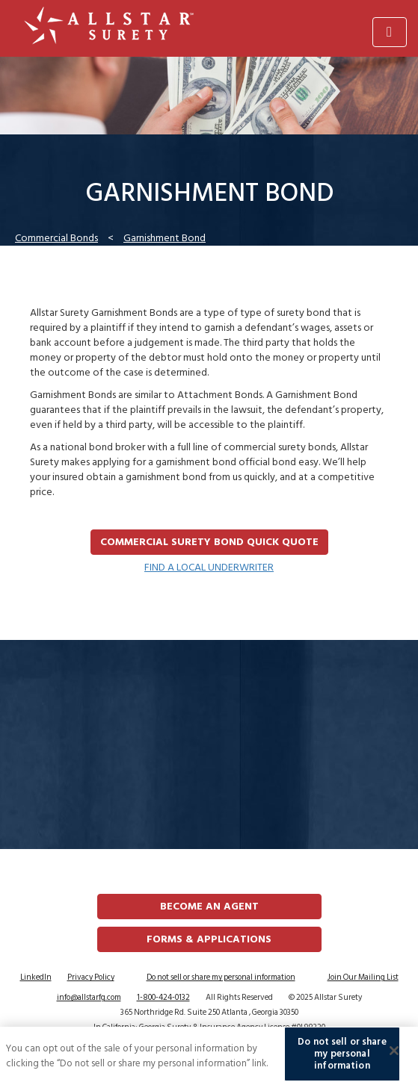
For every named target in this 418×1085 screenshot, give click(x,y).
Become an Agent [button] (209, 906)
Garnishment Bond (164, 237)
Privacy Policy (90, 977)
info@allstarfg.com (89, 997)
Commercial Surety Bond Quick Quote (209, 541)
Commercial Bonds (56, 237)
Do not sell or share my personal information (221, 977)
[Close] (394, 1052)
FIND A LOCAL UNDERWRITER (209, 567)
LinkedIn (36, 977)
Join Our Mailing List (363, 977)
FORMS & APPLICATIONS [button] (209, 939)
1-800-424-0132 (163, 997)
